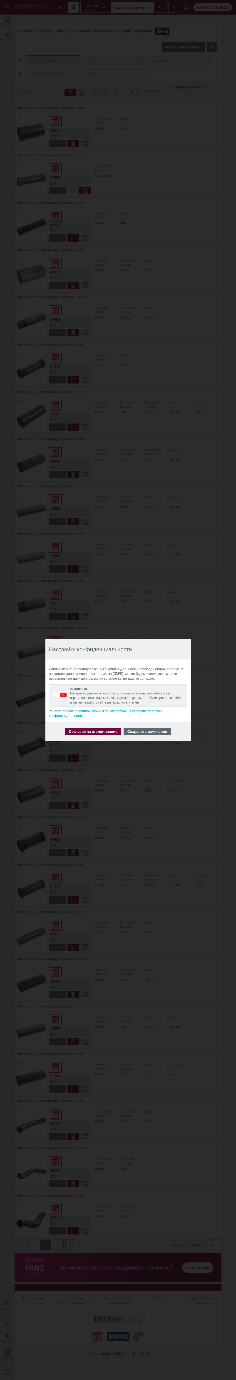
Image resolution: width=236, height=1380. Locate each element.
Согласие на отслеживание (93, 731)
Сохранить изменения (147, 731)
